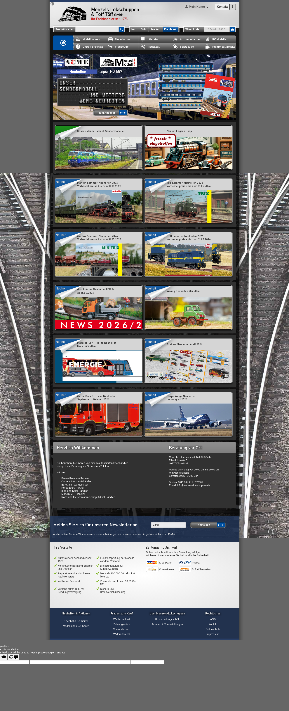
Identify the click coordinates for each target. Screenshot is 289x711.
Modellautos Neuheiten (76, 626)
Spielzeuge (183, 46)
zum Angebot (107, 112)
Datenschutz (213, 629)
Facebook (170, 29)
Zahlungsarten (121, 624)
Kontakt (213, 624)
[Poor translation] (13, 657)
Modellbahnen (88, 39)
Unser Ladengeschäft (167, 619)
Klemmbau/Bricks (220, 46)
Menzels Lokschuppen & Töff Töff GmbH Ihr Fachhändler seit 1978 (98, 14)
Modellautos (119, 39)
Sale (143, 29)
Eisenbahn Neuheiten (76, 621)
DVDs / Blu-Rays (89, 46)
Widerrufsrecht (121, 634)
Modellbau (150, 46)
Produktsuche (64, 29)
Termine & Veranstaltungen (167, 624)
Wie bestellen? (121, 619)
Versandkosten (121, 629)
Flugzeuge (118, 46)
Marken (155, 29)
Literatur (150, 39)
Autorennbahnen (187, 39)
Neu (133, 29)
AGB (213, 619)
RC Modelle (216, 39)
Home (63, 42)
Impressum (213, 634)
